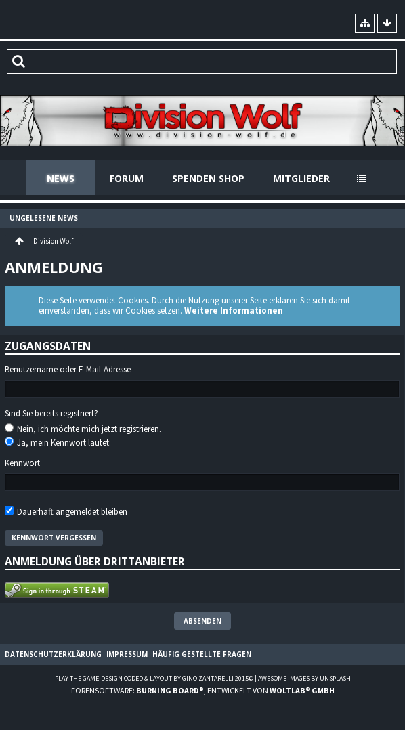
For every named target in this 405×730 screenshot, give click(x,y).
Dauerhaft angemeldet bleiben (66, 511)
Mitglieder (301, 178)
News (60, 178)
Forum (127, 178)
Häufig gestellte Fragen (201, 654)
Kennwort (22, 463)
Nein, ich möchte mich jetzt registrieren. (83, 429)
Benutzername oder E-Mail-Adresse (68, 369)
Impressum (127, 654)
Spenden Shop (208, 178)
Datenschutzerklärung (53, 654)
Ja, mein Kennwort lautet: (58, 442)
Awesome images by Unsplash (304, 678)
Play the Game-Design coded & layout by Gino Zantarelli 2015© (154, 678)
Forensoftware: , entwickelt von (203, 690)
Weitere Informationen (233, 310)
